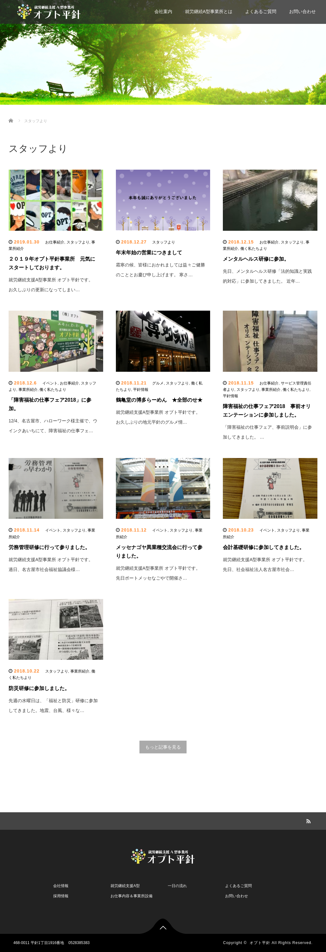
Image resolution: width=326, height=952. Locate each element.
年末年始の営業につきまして (149, 252)
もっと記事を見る (163, 747)
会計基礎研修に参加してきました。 (263, 547)
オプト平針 (260, 943)
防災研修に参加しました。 (39, 688)
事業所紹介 (28, 389)
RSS (308, 820)
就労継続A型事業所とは (208, 11)
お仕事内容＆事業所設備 (131, 896)
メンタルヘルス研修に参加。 (256, 259)
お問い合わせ (302, 11)
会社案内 (163, 11)
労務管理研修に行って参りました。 (49, 547)
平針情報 (140, 389)
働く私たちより (253, 248)
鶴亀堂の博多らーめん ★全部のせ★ (159, 400)
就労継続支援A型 (125, 886)
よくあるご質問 (260, 11)
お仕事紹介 (54, 242)
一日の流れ (177, 886)
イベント (50, 383)
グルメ (158, 383)
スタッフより (78, 242)
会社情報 (60, 886)
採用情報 (60, 896)
